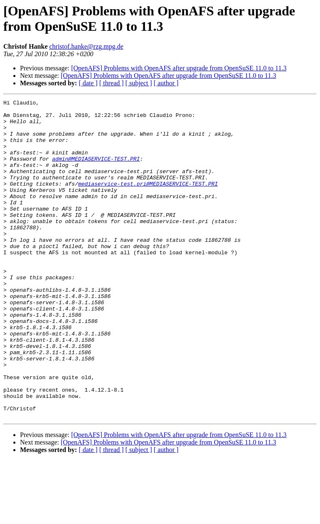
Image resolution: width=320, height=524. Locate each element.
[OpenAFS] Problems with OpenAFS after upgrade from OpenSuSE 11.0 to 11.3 (179, 68)
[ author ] (166, 83)
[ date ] (88, 83)
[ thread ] (111, 83)
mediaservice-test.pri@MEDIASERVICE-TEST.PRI (148, 201)
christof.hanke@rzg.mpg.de (86, 46)
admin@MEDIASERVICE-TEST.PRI (96, 171)
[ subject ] (138, 83)
